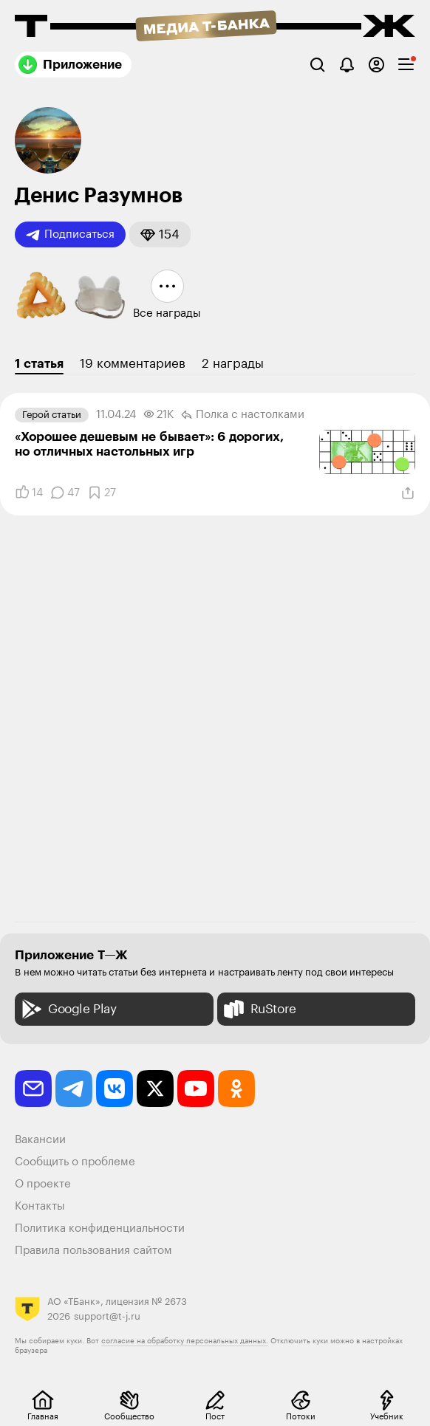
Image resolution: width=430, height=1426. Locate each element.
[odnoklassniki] (236, 1088)
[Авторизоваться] (376, 64)
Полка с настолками (242, 415)
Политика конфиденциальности (100, 1228)
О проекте (43, 1184)
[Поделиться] (407, 493)
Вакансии (40, 1139)
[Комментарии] (65, 492)
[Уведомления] (347, 64)
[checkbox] (406, 64)
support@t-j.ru (107, 1316)
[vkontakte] (114, 1088)
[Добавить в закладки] (101, 492)
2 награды (233, 363)
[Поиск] (317, 64)
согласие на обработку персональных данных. (184, 1341)
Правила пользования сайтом (93, 1250)
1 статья (39, 363)
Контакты (40, 1206)
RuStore (258, 1009)
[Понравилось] (29, 492)
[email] (33, 1088)
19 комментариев (132, 363)
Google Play (67, 1009)
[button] (160, 234)
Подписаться (70, 234)
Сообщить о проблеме (75, 1162)
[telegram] (73, 1088)
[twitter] (155, 1088)
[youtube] (195, 1088)
